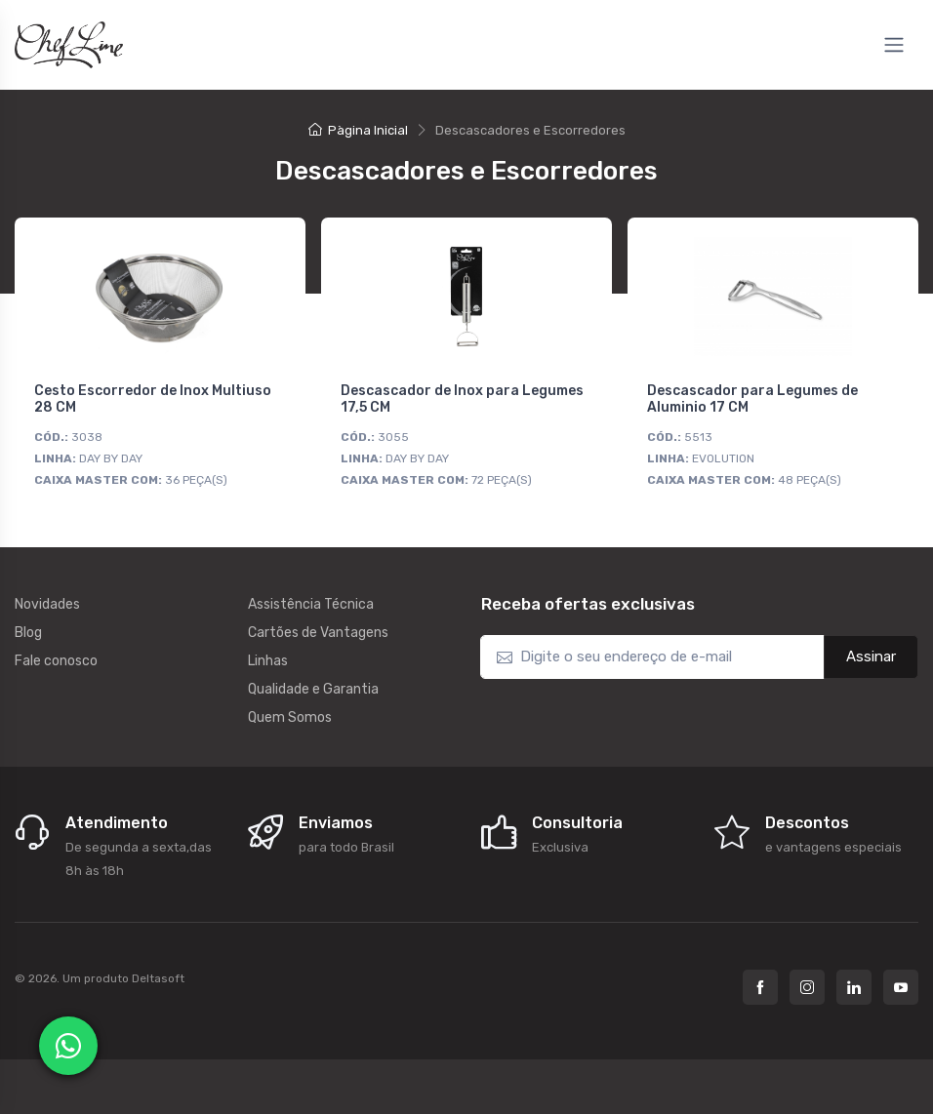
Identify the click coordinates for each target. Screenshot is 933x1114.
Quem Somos (290, 717)
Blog (28, 632)
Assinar (871, 656)
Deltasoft (158, 978)
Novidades (47, 604)
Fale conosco (56, 661)
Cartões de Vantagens (318, 632)
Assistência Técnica (311, 604)
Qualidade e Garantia (313, 689)
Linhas (268, 661)
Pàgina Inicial (358, 130)
